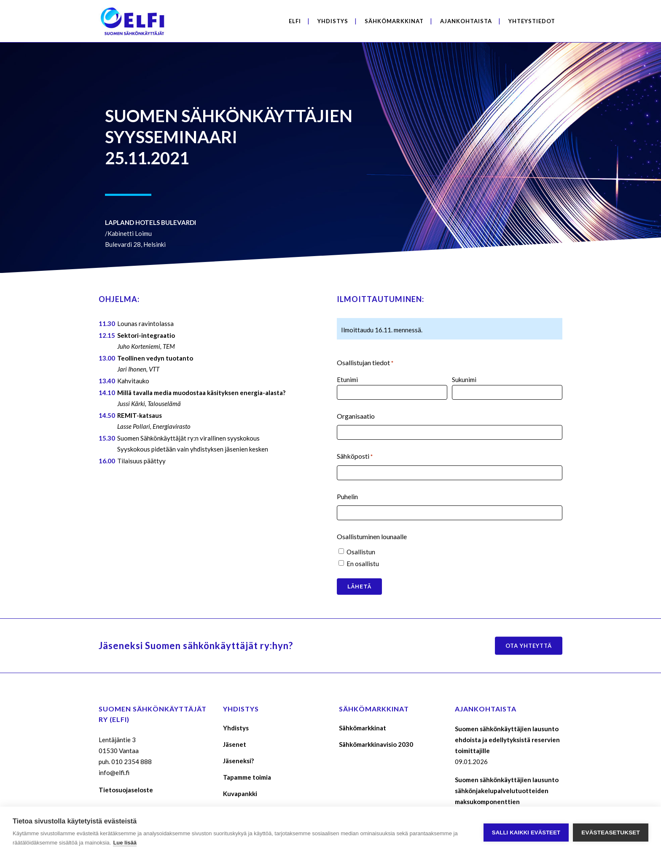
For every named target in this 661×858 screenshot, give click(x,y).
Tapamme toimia (247, 777)
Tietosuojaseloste (126, 790)
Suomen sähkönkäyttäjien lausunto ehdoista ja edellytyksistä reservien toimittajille (507, 739)
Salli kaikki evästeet (526, 832)
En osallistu (363, 563)
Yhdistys (236, 728)
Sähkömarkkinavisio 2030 (376, 744)
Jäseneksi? (238, 760)
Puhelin (347, 496)
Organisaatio (356, 416)
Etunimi (347, 379)
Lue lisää (125, 842)
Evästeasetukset (610, 832)
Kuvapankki (240, 793)
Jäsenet (234, 744)
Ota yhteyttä (528, 645)
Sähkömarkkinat (362, 728)
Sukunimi (464, 379)
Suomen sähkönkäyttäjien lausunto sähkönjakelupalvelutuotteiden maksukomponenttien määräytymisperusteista (507, 796)
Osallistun (361, 552)
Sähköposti (355, 456)
